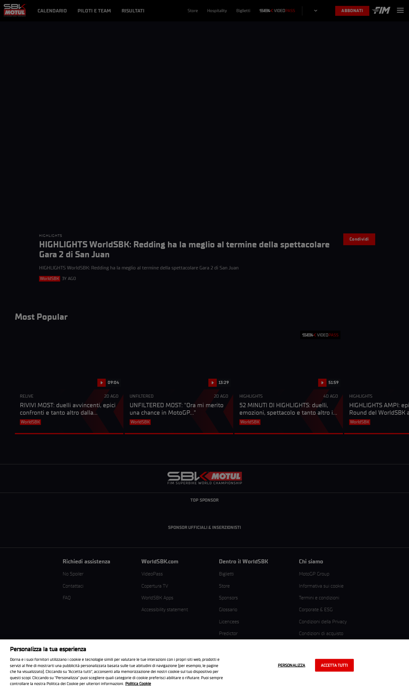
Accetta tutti (334, 665)
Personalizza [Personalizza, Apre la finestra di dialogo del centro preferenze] (291, 665)
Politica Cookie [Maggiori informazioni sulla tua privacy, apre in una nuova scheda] (138, 683)
